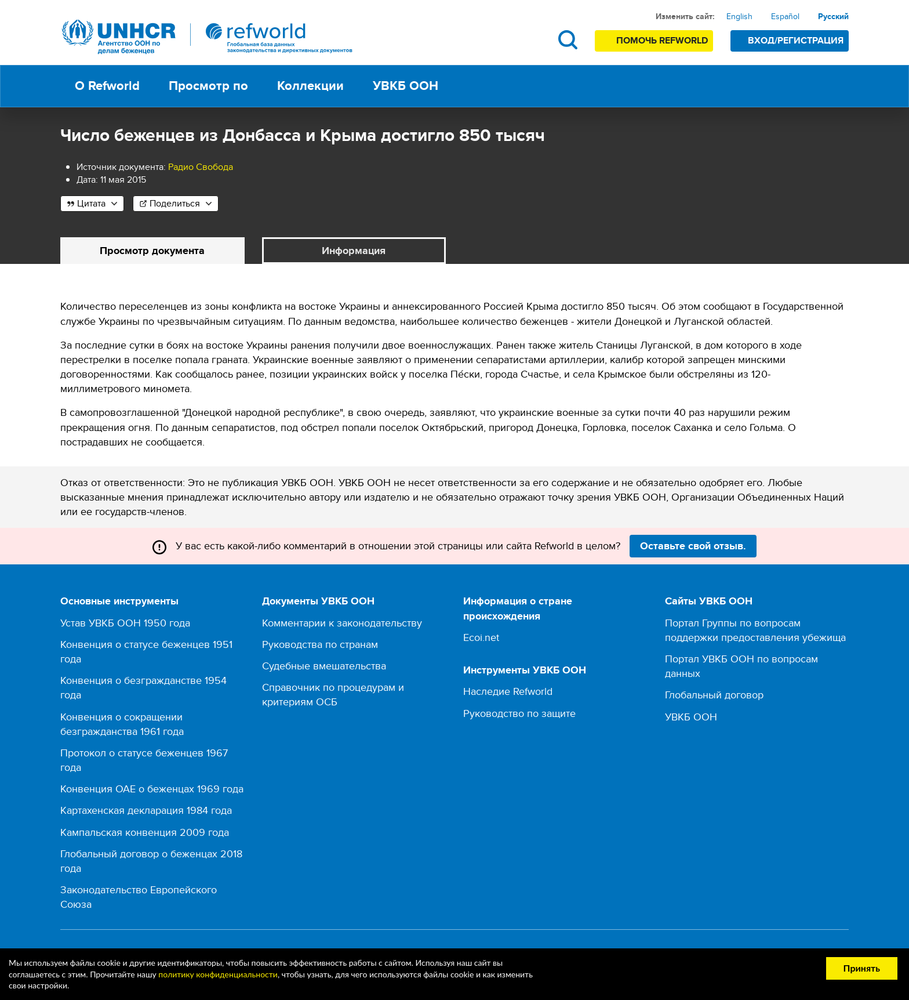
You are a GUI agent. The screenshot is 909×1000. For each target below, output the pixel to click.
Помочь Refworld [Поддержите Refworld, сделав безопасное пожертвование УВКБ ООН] (662, 40)
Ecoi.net (481, 637)
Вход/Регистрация (795, 40)
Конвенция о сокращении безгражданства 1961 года (122, 723)
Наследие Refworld (507, 691)
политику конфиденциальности (218, 974)
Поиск (567, 39)
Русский (833, 16)
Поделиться (175, 203)
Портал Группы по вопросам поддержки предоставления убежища (755, 629)
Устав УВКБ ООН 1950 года (125, 622)
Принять (861, 967)
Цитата (91, 203)
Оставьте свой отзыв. (693, 545)
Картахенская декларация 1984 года (146, 810)
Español (785, 16)
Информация (354, 250)
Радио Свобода (200, 166)
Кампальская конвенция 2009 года (144, 832)
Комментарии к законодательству (342, 622)
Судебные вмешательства (324, 665)
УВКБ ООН (691, 716)
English (739, 16)
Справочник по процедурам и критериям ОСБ (333, 694)
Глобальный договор (714, 694)
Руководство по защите (519, 713)
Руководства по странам (320, 644)
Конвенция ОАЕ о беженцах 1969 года (151, 788)
